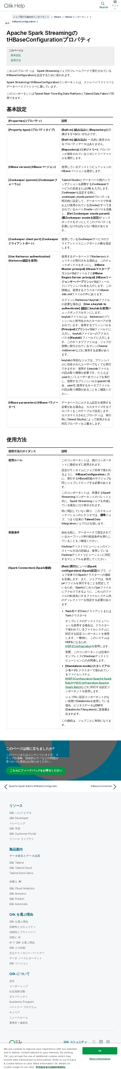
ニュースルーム (18, 1017)
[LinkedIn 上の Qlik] (101, 1042)
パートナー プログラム (23, 1007)
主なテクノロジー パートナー (27, 952)
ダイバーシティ (18, 996)
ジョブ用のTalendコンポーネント (31, 16)
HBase (57, 16)
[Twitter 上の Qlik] (94, 1042)
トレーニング (17, 823)
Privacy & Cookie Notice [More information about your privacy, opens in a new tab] (50, 1066)
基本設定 (16, 55)
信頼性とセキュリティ (22, 926)
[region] (60, 1056)
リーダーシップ (18, 986)
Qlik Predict (16, 898)
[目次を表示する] (7, 16)
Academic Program (21, 1001)
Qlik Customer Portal (22, 833)
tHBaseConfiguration (24, 21)
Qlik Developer (18, 818)
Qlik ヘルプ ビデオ (20, 812)
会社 (12, 980)
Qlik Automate (18, 904)
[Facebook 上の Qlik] (108, 1042)
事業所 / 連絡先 (18, 1022)
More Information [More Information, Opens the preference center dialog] (99, 1058)
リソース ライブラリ (21, 838)
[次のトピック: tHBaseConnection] (90, 786)
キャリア (14, 1012)
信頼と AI (14, 937)
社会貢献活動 (17, 991)
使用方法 (16, 60)
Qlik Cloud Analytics (22, 888)
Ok (100, 1050)
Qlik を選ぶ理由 (18, 921)
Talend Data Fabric (21, 873)
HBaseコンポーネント (77, 16)
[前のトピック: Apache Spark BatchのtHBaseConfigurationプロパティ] (31, 786)
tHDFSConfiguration (78, 646)
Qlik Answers (17, 893)
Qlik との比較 (17, 947)
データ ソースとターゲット (25, 958)
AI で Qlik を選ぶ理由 (22, 942)
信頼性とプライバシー (22, 932)
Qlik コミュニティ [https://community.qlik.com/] (75, 1042)
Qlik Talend (16, 862)
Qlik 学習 (14, 828)
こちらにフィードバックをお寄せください (36, 770)
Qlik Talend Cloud (20, 867)
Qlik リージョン (18, 963)
